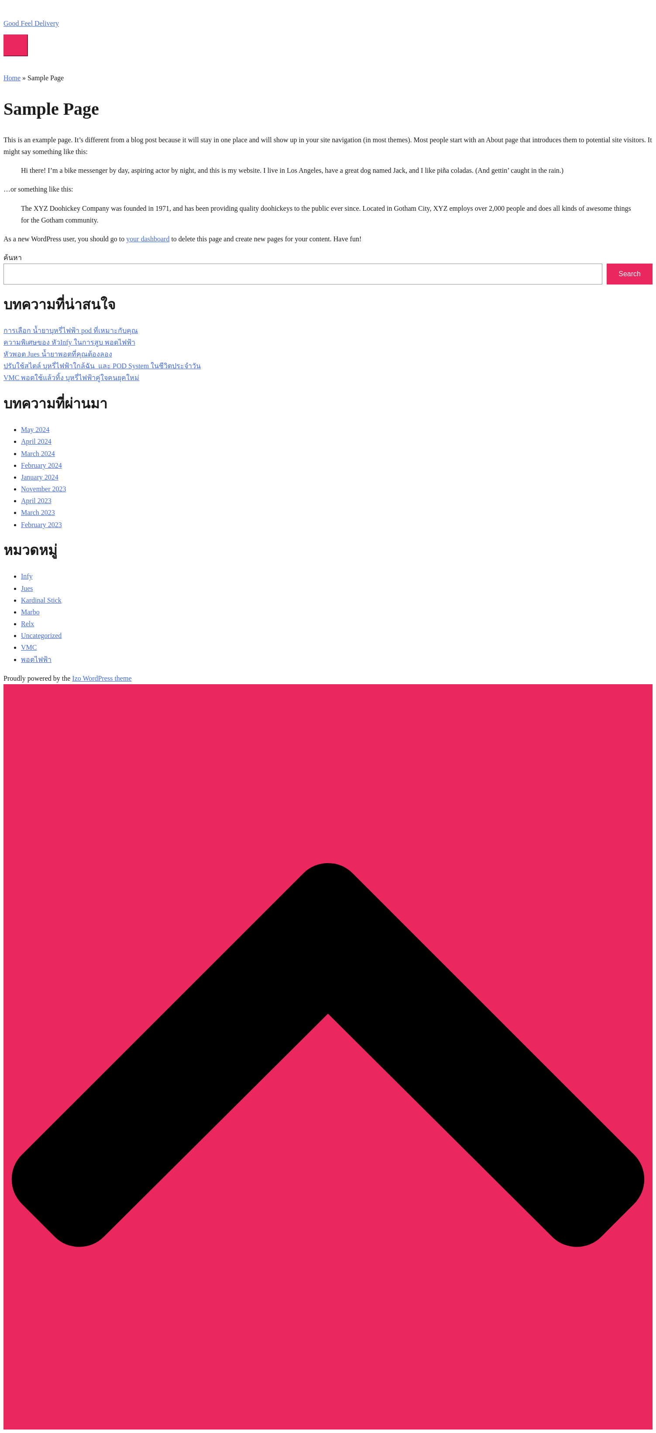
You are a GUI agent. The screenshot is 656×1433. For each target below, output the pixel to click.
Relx (27, 623)
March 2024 (38, 453)
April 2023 (36, 500)
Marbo (30, 612)
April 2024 (36, 441)
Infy (27, 576)
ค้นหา (12, 257)
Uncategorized (41, 635)
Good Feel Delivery (31, 23)
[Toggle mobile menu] (15, 45)
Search (629, 274)
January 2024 (39, 477)
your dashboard (147, 239)
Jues (27, 588)
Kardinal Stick (41, 600)
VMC (29, 647)
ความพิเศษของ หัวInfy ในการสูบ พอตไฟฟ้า (69, 342)
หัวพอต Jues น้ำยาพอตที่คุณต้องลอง (57, 354)
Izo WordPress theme (101, 678)
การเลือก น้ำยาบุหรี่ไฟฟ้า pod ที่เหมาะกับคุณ (70, 330)
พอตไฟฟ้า (36, 659)
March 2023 (38, 512)
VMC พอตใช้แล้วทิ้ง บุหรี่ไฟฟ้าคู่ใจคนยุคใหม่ (71, 377)
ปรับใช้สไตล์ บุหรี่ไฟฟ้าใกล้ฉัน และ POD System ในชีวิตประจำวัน (102, 366)
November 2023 (43, 489)
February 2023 (41, 524)
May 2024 (35, 429)
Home (12, 78)
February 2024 (41, 465)
